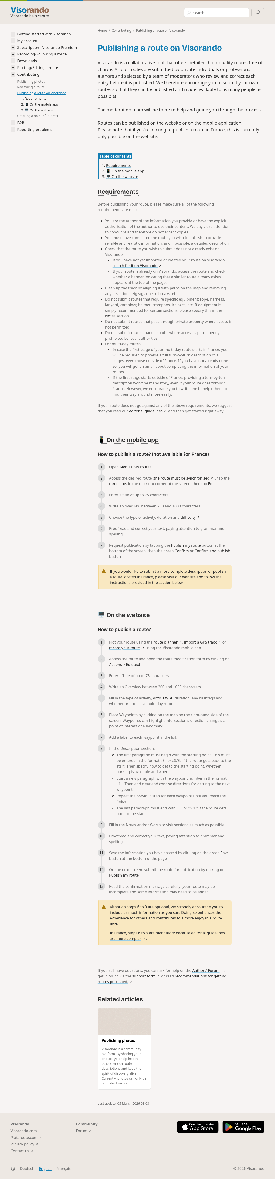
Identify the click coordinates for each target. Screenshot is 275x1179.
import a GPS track (200, 642)
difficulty (188, 517)
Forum (81, 1130)
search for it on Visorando (135, 265)
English (45, 1168)
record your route (124, 647)
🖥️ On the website (39, 110)
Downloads (27, 60)
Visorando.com (24, 1130)
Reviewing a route (30, 87)
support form (143, 976)
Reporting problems (34, 129)
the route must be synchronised (181, 478)
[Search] (211, 12)
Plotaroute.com (24, 1137)
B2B (20, 122)
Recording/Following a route (42, 54)
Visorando (256, 1168)
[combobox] (173, 12)
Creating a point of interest (37, 115)
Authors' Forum (206, 970)
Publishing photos (31, 81)
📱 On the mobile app (41, 104)
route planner (166, 642)
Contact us (20, 1150)
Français (63, 1168)
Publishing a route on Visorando (41, 93)
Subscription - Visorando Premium (47, 47)
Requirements (35, 98)
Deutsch (27, 1168)
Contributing (28, 74)
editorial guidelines (146, 411)
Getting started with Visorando (44, 34)
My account (27, 40)
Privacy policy (22, 1144)
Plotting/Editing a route (37, 67)
